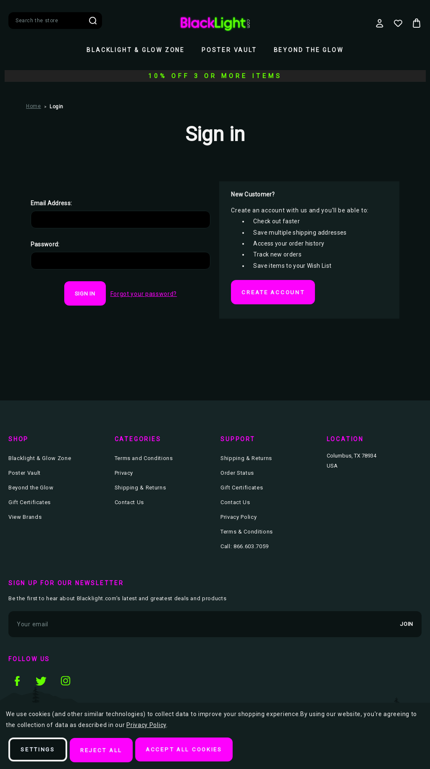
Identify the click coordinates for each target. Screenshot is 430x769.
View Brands (25, 518)
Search (93, 21)
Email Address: (51, 203)
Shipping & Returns (140, 489)
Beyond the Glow (308, 50)
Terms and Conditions (144, 459)
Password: (45, 244)
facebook (16, 681)
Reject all (106, 750)
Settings (39, 750)
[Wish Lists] (398, 23)
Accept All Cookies (193, 750)
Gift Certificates (29, 503)
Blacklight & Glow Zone (136, 50)
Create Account (274, 292)
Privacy (124, 474)
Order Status (237, 474)
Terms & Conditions (246, 533)
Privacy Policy (238, 518)
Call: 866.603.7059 (244, 547)
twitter (41, 681)
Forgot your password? (143, 293)
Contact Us (129, 503)
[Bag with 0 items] (416, 23)
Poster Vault (229, 50)
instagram (65, 681)
